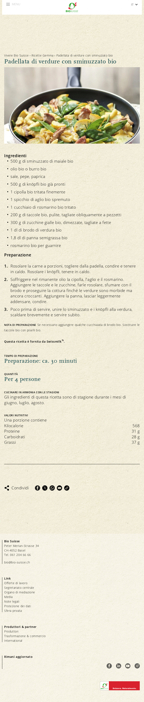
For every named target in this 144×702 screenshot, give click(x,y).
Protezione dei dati (17, 606)
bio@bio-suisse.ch (17, 562)
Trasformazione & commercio (25, 636)
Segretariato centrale (19, 588)
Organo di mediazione (19, 592)
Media (8, 597)
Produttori (11, 631)
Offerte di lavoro (15, 583)
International (13, 641)
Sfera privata (13, 611)
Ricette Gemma (43, 55)
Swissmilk (54, 341)
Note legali (11, 601)
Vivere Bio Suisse (16, 55)
